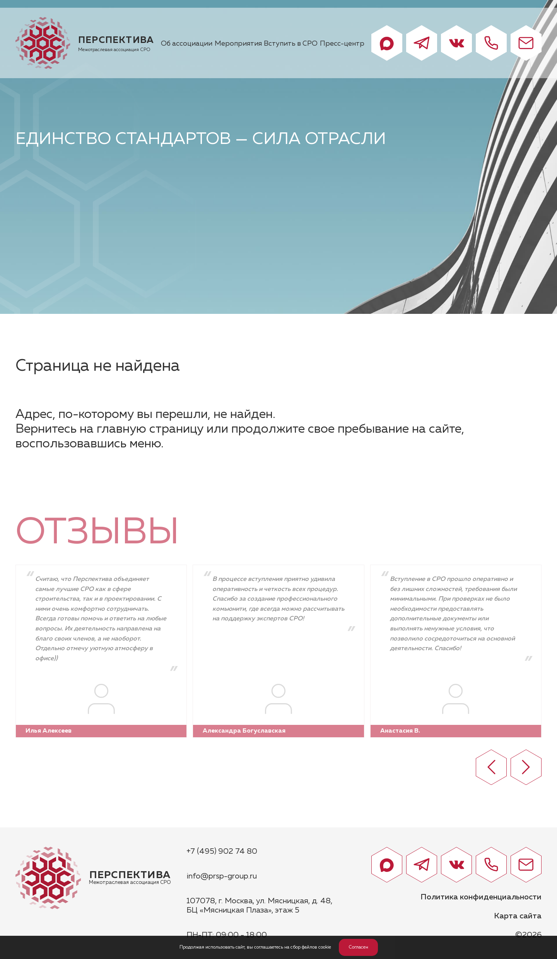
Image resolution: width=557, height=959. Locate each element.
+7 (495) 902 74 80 (221, 851)
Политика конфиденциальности (481, 897)
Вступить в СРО (291, 43)
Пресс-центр (342, 43)
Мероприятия (238, 43)
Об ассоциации (186, 43)
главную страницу (150, 429)
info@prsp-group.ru (221, 876)
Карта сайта (518, 916)
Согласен (358, 947)
